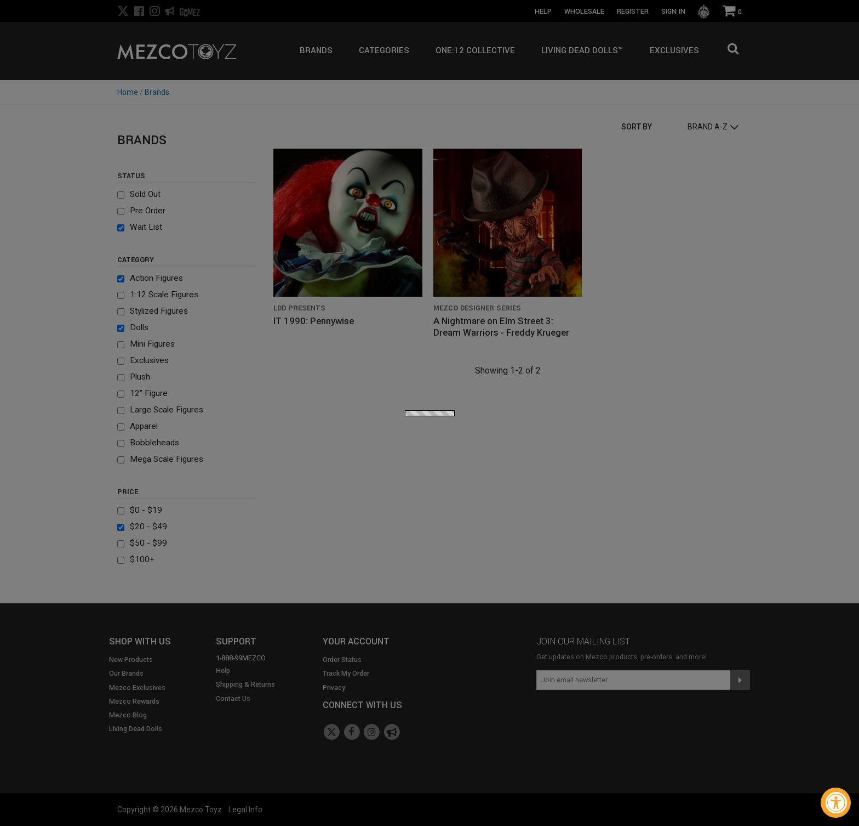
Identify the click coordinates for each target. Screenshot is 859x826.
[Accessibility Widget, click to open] (836, 803)
